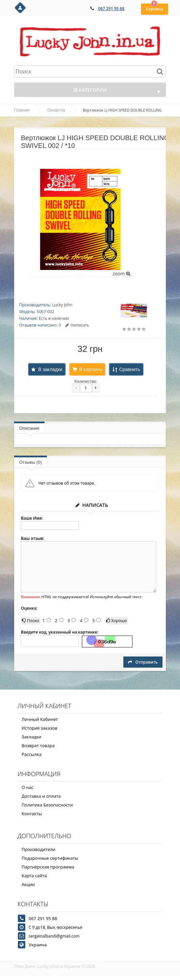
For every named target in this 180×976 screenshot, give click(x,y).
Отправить (143, 662)
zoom (121, 273)
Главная (22, 110)
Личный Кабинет (40, 719)
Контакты (32, 814)
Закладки (31, 737)
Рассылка (31, 754)
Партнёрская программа (48, 867)
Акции (28, 884)
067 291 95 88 (111, 8)
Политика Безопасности (47, 805)
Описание (29, 428)
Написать (77, 325)
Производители (38, 849)
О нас (27, 787)
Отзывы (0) (30, 462)
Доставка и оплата (41, 796)
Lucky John (62, 305)
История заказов (39, 728)
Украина (38, 945)
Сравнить (129, 369)
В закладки (50, 369)
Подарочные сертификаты (50, 858)
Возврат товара (38, 745)
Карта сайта (34, 876)
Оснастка (56, 110)
